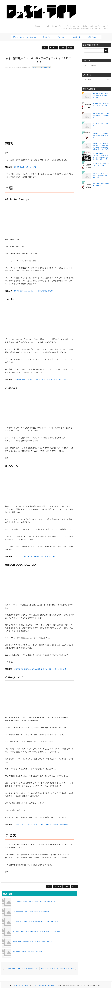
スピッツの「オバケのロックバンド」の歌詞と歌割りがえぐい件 (101, 175)
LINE (62, 48)
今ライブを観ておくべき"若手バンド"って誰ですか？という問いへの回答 (34, 901)
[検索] (96, 50)
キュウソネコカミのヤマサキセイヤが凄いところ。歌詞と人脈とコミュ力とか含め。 (37, 931)
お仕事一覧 (76, 37)
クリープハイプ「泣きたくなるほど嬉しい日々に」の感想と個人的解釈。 (42, 824)
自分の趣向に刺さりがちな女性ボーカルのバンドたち (28, 951)
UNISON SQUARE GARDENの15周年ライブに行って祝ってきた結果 (40, 669)
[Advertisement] (39, 85)
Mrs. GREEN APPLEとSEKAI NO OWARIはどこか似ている (101, 115)
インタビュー (61, 37)
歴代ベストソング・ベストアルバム (24, 37)
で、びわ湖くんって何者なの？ (100, 124)
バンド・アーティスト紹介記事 (41, 67)
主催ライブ (46, 37)
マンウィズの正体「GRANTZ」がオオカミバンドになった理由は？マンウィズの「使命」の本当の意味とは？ (101, 156)
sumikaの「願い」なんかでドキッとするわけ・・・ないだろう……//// (41, 379)
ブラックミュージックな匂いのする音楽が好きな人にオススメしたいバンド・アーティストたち (58, 968)
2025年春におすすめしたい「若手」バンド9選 (101, 164)
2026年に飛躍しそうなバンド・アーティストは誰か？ (101, 104)
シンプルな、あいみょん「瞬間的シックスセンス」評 (34, 556)
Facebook (53, 48)
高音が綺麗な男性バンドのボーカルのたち (101, 184)
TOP (20, 985)
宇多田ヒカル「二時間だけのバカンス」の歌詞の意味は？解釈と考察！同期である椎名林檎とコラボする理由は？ (101, 146)
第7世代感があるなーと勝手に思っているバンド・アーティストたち (32, 941)
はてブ (70, 48)
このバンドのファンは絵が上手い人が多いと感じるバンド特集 (31, 911)
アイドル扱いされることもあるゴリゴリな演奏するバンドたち (22, 968)
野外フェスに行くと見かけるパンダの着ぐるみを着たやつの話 (101, 95)
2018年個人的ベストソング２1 (26, 167)
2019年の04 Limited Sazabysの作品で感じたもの (33, 291)
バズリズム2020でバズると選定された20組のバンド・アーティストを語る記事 (35, 921)
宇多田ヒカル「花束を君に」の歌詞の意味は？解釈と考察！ (101, 135)
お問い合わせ (92, 37)
